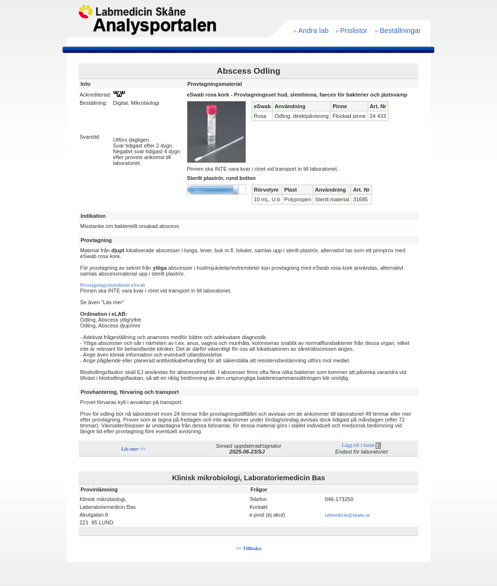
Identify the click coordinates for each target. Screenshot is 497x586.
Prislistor (353, 30)
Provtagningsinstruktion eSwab (112, 285)
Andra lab (313, 30)
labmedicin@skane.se (347, 515)
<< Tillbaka (249, 548)
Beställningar (400, 30)
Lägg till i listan (361, 445)
